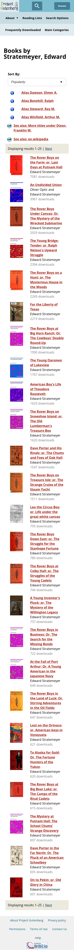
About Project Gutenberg (26, 920)
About (12, 17)
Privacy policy (57, 920)
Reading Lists (32, 18)
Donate (62, 5)
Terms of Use (39, 929)
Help (38, 938)
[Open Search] (37, 6)
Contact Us (59, 929)
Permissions (17, 929)
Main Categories (57, 30)
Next (48, 148)
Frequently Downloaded (23, 30)
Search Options (57, 18)
